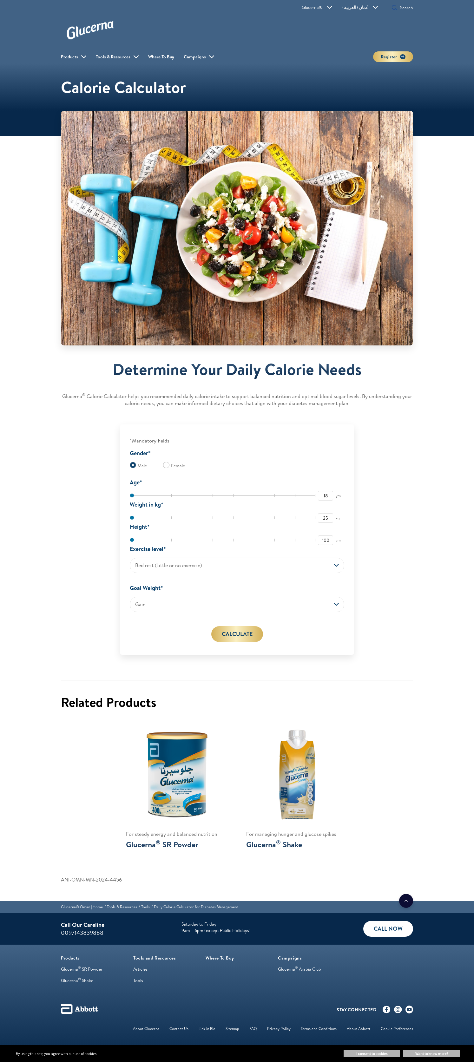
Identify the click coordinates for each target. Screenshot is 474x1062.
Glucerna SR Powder (81, 969)
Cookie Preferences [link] (397, 1028)
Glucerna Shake (77, 980)
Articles (140, 969)
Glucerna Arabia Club (299, 969)
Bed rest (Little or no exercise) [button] (168, 565)
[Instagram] (398, 1010)
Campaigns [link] (195, 57)
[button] (394, 8)
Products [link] (69, 57)
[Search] (404, 7)
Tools (138, 980)
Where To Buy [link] (161, 57)
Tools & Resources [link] (113, 57)
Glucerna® (317, 7)
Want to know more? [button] (431, 1053)
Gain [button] (140, 604)
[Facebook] (386, 1010)
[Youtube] (409, 1010)
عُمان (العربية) (360, 7)
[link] (82, 906)
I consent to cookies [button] (371, 1053)
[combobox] (237, 565)
